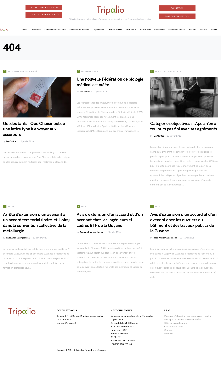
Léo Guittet (11, 141)
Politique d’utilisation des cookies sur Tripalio (187, 316)
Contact (168, 330)
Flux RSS (169, 333)
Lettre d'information (44, 7)
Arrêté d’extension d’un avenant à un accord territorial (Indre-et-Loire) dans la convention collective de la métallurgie (36, 223)
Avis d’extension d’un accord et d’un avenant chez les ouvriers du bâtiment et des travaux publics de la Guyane (183, 223)
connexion (177, 8)
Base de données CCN (177, 16)
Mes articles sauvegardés (44, 15)
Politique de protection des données (182, 319)
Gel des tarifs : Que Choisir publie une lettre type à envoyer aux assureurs (34, 129)
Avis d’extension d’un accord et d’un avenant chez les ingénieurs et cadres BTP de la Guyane (110, 220)
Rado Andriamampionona (18, 238)
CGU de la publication (175, 323)
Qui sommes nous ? (174, 326)
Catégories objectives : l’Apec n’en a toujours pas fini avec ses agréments (183, 126)
